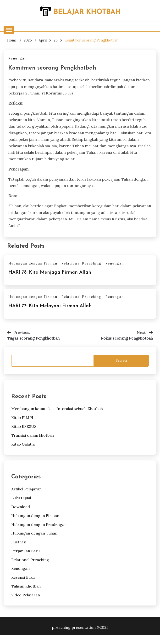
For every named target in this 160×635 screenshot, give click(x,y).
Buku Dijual (21, 497)
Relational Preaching (81, 263)
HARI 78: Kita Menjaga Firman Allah (49, 272)
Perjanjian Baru (25, 550)
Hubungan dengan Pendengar (38, 524)
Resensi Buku (23, 577)
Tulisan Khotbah (26, 586)
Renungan (17, 58)
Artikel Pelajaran (26, 489)
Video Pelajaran (25, 595)
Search (121, 360)
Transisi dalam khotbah (32, 435)
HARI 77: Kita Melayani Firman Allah (50, 306)
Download (20, 506)
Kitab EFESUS (23, 426)
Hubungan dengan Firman (32, 263)
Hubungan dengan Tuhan (34, 533)
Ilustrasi (18, 542)
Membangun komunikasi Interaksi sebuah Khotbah (57, 408)
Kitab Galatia (23, 444)
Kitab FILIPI (22, 417)
